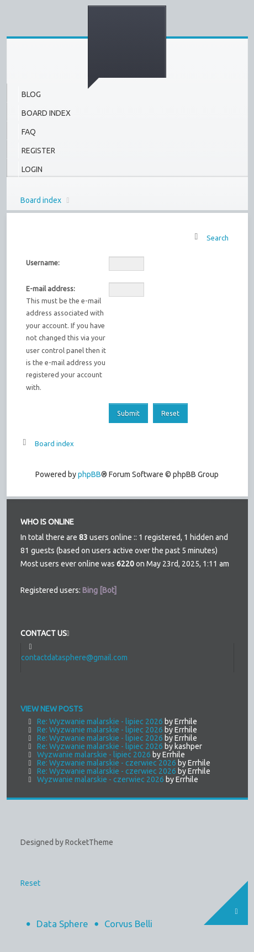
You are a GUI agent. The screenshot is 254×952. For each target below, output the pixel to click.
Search (218, 238)
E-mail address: (50, 288)
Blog (31, 94)
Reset (30, 883)
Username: (43, 262)
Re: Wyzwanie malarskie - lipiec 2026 (100, 721)
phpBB (89, 474)
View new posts (51, 708)
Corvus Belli (128, 923)
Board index (40, 200)
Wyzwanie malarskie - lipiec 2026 (94, 754)
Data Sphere (62, 923)
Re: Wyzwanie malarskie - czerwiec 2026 (106, 762)
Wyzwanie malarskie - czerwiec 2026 (100, 779)
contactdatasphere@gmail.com (74, 657)
